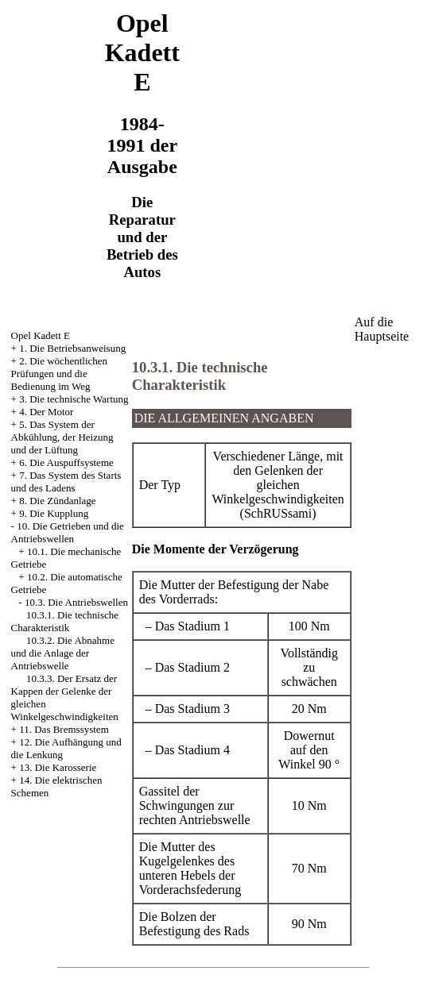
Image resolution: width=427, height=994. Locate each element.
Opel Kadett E (40, 335)
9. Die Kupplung (53, 513)
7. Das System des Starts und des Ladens (66, 481)
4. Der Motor (46, 412)
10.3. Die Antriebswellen (76, 602)
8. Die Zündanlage (57, 501)
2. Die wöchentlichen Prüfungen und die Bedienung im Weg (59, 373)
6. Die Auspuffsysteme (66, 462)
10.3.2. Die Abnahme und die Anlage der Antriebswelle (63, 653)
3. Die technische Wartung (73, 399)
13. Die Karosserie (57, 767)
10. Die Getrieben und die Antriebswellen (67, 532)
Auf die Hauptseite (382, 329)
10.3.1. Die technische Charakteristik (64, 621)
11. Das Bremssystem (64, 729)
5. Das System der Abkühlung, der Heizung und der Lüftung (62, 437)
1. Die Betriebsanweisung (72, 348)
